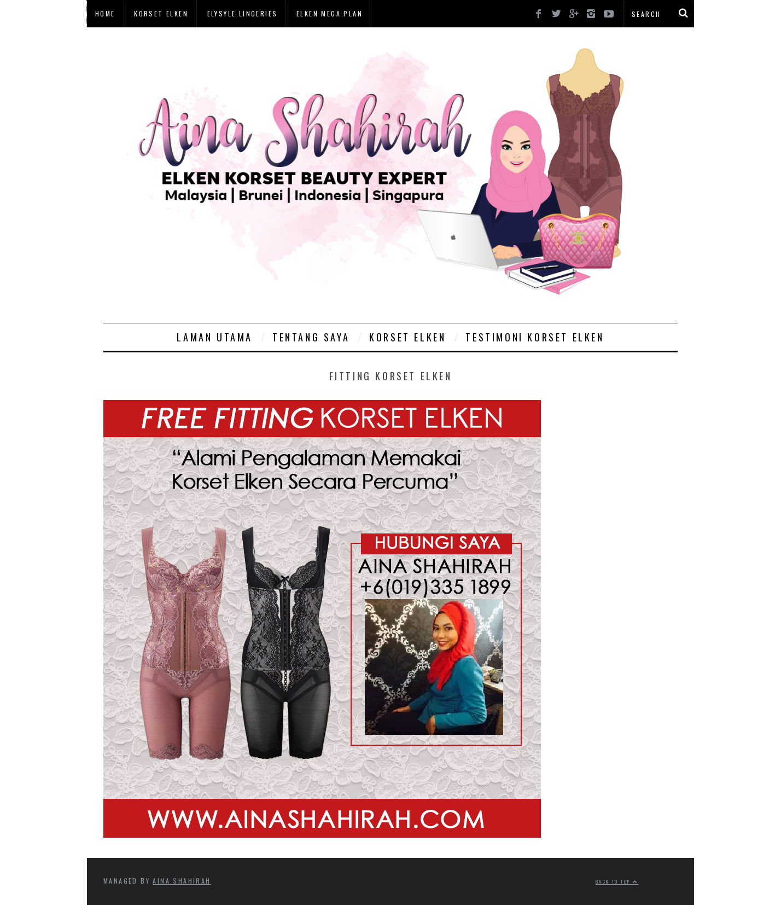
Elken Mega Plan (329, 13)
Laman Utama (215, 337)
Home (105, 13)
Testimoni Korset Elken (534, 337)
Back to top (617, 881)
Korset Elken (161, 13)
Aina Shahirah (182, 880)
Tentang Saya (310, 337)
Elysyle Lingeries (242, 13)
